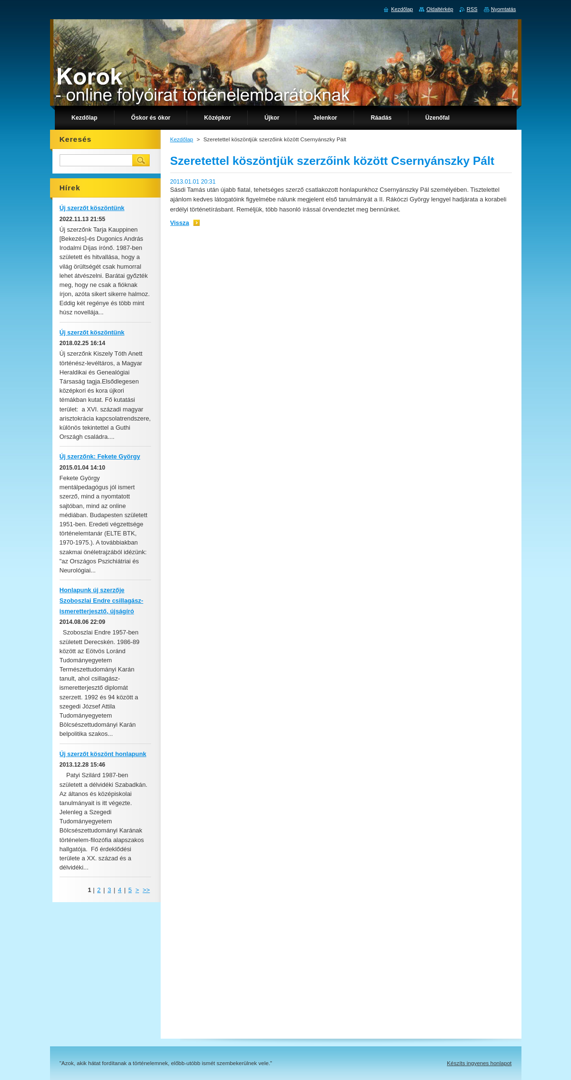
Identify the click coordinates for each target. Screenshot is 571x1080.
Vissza (180, 222)
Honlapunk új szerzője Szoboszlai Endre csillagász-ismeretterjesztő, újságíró (101, 600)
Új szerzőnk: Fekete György (100, 456)
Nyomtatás (503, 9)
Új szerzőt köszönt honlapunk (103, 753)
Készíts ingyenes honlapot (479, 1063)
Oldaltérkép (439, 9)
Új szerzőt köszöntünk (92, 207)
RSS (472, 9)
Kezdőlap (181, 139)
